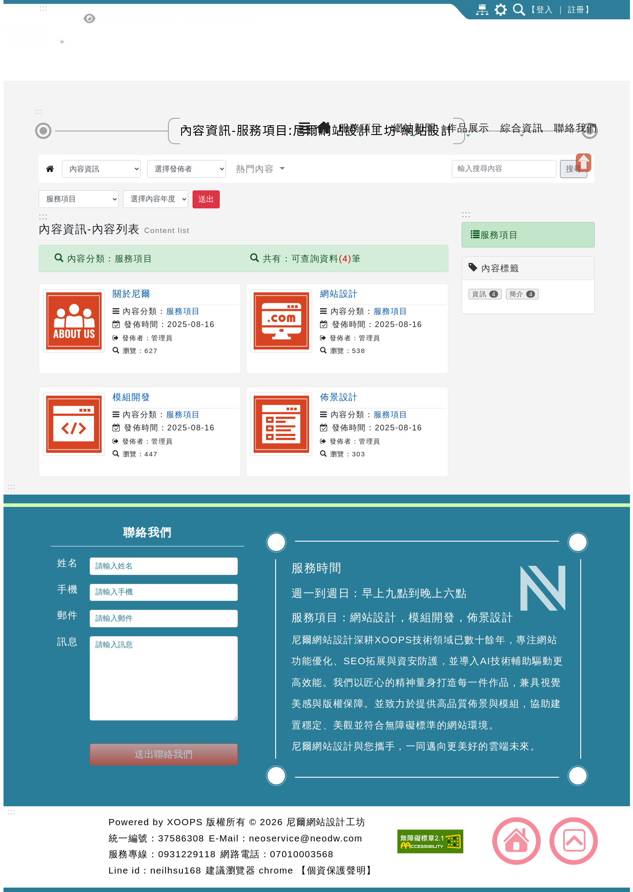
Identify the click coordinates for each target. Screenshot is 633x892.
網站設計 (339, 294)
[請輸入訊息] (164, 678)
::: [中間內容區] (39, 111)
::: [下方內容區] (12, 486)
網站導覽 (482, 10)
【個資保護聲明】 (336, 870)
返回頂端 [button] (573, 841)
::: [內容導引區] (466, 214)
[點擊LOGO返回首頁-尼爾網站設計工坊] (62, 67)
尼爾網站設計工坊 (326, 822)
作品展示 (468, 49)
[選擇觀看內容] (101, 169)
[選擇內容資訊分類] (79, 199)
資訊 (479, 294)
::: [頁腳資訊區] (12, 812)
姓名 (67, 562)
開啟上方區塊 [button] (583, 162)
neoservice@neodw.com (306, 838)
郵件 (67, 615)
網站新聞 (414, 49)
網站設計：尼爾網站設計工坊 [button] (70, 847)
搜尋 (574, 168)
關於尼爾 (131, 294)
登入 (544, 9)
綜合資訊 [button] (521, 49)
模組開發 (131, 397)
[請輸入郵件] (164, 618)
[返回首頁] (324, 47)
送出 (206, 199)
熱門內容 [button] (256, 169)
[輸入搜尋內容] (504, 169)
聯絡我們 (575, 47)
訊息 (67, 641)
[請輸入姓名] (164, 566)
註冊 (576, 9)
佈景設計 (339, 397)
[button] (303, 49)
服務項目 (360, 49)
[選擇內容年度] (155, 199)
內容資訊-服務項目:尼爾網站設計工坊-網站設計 (317, 129)
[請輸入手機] (164, 592)
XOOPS (185, 822)
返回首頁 (516, 841)
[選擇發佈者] (186, 169)
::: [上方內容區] (43, 8)
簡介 (516, 294)
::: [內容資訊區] (43, 216)
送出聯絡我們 (164, 754)
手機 (67, 588)
